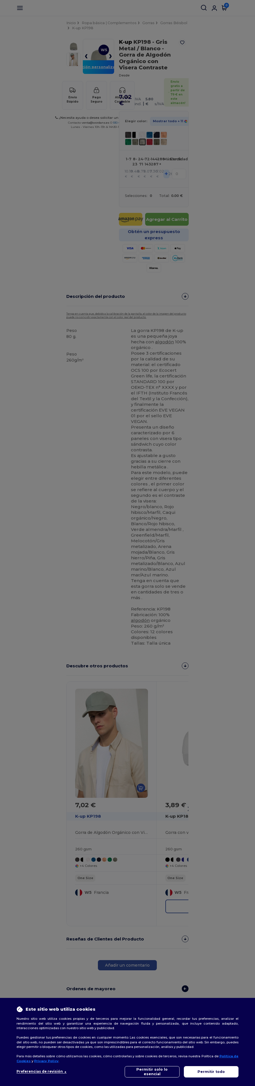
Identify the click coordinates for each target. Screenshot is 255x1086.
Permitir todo (211, 1072)
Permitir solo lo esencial (152, 1071)
